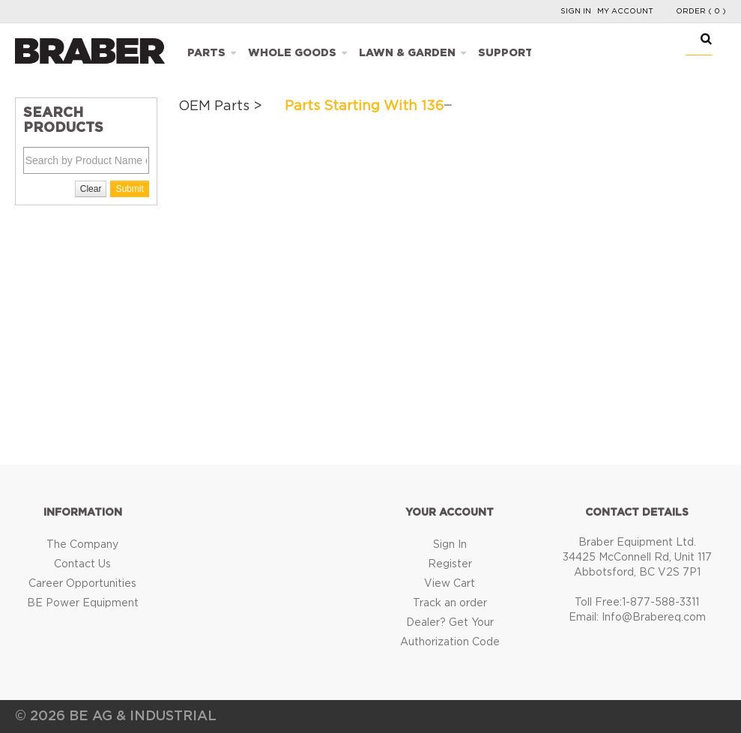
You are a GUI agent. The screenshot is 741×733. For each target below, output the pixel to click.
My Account (625, 11)
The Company (82, 545)
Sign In (575, 11)
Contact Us (82, 564)
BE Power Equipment (83, 603)
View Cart (449, 584)
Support (505, 53)
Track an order (450, 603)
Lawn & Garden (407, 53)
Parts (206, 53)
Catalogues (594, 53)
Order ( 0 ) (701, 11)
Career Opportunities (82, 584)
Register (450, 564)
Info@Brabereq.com (654, 617)
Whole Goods (292, 53)
